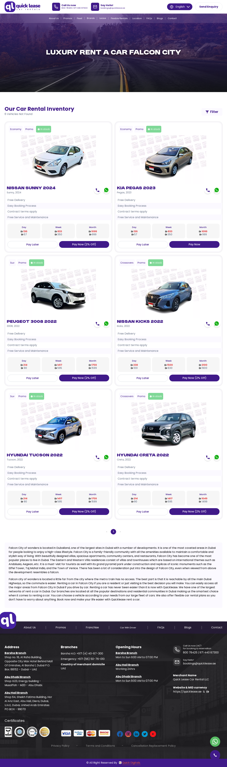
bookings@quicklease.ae (113, 8)
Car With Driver (128, 627)
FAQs (149, 18)
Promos (67, 18)
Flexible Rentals (119, 18)
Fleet (79, 18)
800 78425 (66, 8)
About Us (54, 18)
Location (137, 18)
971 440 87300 (81, 8)
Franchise (92, 627)
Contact (172, 18)
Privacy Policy (60, 746)
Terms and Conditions (100, 746)
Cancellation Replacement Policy (153, 746)
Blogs (160, 18)
